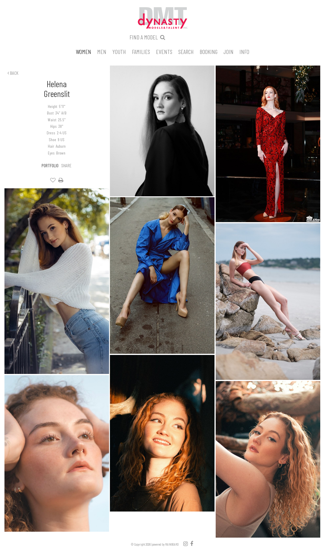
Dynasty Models (162, 18)
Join (228, 51)
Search (186, 51)
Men (101, 51)
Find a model (144, 37)
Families (141, 51)
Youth (119, 51)
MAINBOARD (172, 544)
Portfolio (50, 165)
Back (12, 73)
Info (244, 51)
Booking (208, 51)
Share (66, 165)
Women (83, 51)
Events (164, 51)
